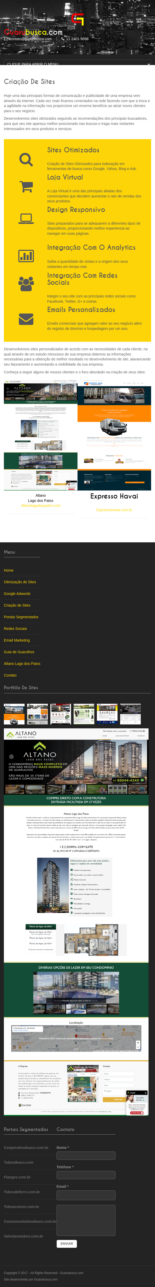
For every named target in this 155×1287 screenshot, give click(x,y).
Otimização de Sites (20, 582)
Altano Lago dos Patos (22, 664)
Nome (86, 1153)
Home (8, 570)
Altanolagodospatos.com (40, 506)
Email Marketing (17, 640)
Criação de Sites (17, 605)
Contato (10, 675)
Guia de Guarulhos (19, 652)
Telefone (86, 1172)
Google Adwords (17, 594)
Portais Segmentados (21, 617)
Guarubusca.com (72, 1273)
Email (86, 1192)
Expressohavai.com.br (114, 510)
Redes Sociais (15, 629)
